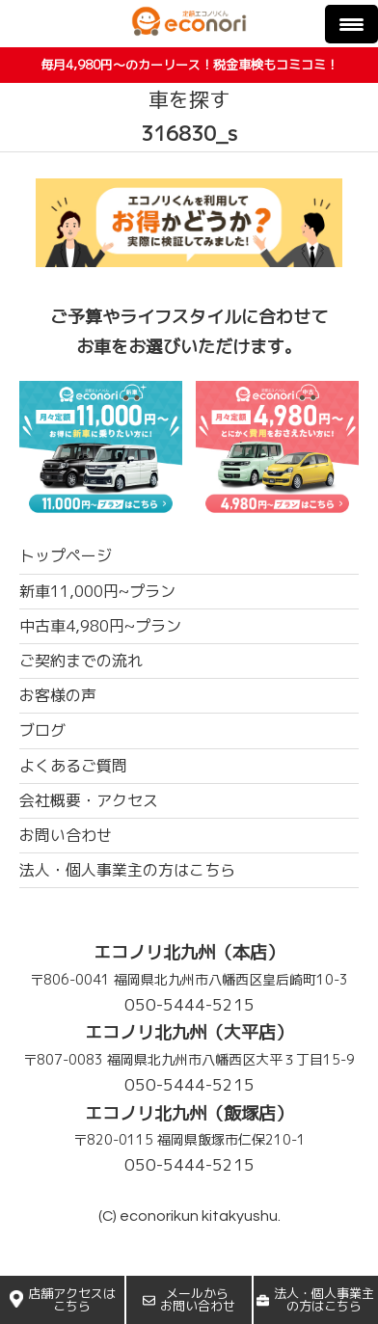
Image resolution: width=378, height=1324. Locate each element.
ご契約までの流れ (81, 660)
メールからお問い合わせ (189, 1299)
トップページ (65, 555)
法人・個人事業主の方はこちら (315, 1299)
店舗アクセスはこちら (63, 1299)
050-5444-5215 (189, 1004)
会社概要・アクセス (88, 800)
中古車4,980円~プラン (100, 625)
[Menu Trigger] (351, 24)
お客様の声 (57, 695)
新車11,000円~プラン (97, 591)
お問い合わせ (65, 835)
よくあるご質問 (73, 765)
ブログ (42, 730)
